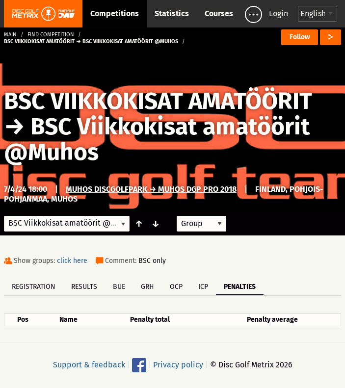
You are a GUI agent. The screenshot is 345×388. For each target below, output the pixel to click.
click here (72, 261)
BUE (119, 287)
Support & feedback (89, 364)
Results (84, 287)
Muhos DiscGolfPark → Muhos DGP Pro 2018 (151, 189)
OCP (176, 287)
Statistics (172, 13)
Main (10, 34)
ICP (203, 287)
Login (278, 13)
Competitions (114, 13)
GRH (147, 287)
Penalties (240, 287)
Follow (300, 37)
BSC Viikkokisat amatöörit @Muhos (157, 139)
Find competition (50, 34)
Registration (33, 287)
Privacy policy (178, 364)
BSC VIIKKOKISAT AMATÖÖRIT (158, 101)
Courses (219, 13)
